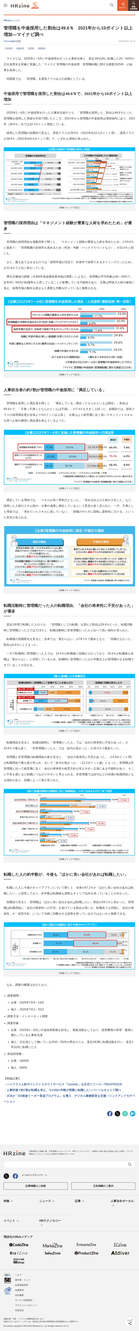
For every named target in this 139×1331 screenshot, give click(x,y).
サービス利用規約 (23, 1300)
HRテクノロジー (50, 1223)
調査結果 (20, 48)
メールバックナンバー (35, 1175)
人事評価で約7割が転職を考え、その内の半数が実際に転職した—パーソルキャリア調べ (64, 1090)
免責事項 (19, 1290)
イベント (11, 1221)
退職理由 (41, 48)
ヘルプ (18, 1275)
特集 (9, 1201)
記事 (80, 1201)
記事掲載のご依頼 (36, 1185)
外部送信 (19, 1310)
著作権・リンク (22, 1280)
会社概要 (19, 1295)
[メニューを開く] (5, 5)
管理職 (31, 48)
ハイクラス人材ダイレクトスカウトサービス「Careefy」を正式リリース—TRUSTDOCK (64, 1084)
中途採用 (8, 48)
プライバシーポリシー (26, 1305)
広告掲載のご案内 (103, 1185)
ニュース (47, 1201)
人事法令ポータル (122, 1203)
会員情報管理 (21, 1285)
